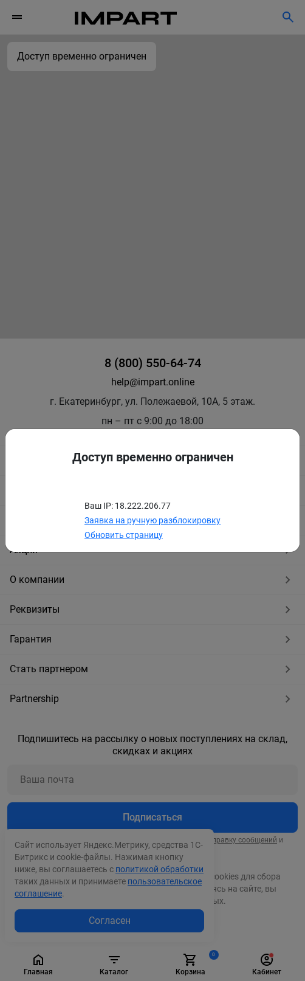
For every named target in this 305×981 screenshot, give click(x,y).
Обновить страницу (123, 535)
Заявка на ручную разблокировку (152, 520)
